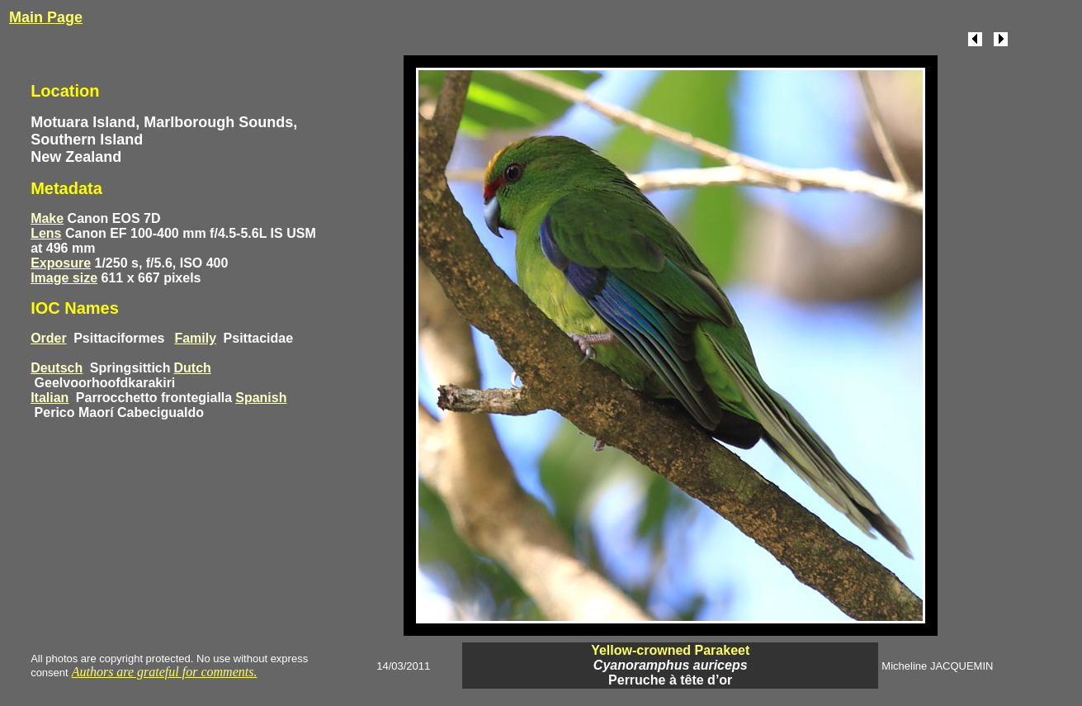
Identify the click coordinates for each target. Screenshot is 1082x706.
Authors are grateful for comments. (165, 672)
